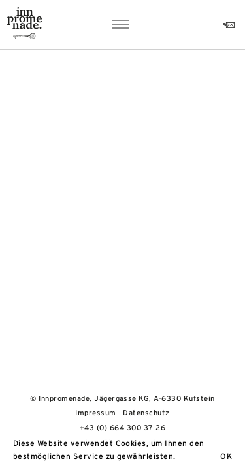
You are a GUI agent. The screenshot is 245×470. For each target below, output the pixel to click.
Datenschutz (146, 412)
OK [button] (226, 456)
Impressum (95, 412)
